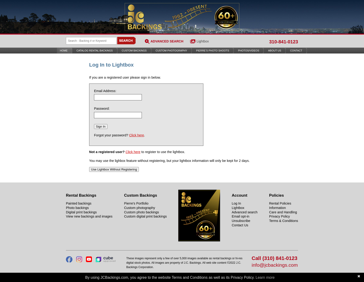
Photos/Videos (248, 50)
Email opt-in (240, 216)
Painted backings (78, 203)
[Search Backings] (91, 41)
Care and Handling (283, 212)
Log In (236, 203)
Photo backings (77, 208)
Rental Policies (280, 203)
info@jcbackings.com (275, 265)
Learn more (265, 277)
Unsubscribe (241, 221)
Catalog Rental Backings (95, 50)
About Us (274, 50)
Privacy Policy (279, 216)
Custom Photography (171, 50)
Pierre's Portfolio (136, 203)
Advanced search (244, 212)
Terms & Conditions (283, 221)
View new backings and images (89, 216)
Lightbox (203, 41)
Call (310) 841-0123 (274, 258)
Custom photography (139, 208)
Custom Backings (134, 50)
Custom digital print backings (145, 216)
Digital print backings (81, 212)
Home (64, 50)
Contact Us (240, 225)
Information (277, 208)
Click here (136, 135)
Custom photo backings (141, 212)
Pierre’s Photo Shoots (212, 50)
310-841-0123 (283, 41)
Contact (296, 50)
